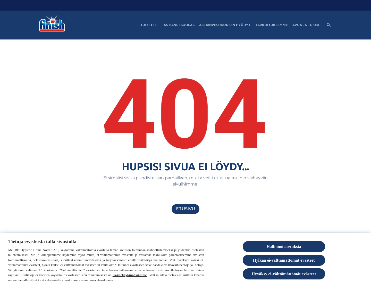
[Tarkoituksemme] (271, 25)
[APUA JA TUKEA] (305, 25)
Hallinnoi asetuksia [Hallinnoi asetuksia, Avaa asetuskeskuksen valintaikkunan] (283, 249)
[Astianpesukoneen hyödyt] (225, 25)
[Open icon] (329, 25)
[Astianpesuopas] (179, 25)
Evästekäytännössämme (130, 278)
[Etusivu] (185, 209)
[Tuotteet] (149, 25)
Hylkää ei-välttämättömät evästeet (284, 263)
